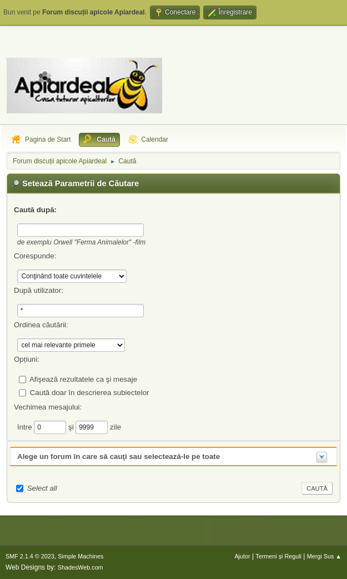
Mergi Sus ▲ (324, 556)
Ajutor (242, 556)
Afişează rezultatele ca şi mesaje (83, 379)
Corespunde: (35, 256)
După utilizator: (38, 290)
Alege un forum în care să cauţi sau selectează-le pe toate (118, 456)
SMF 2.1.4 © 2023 (30, 556)
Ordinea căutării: (41, 325)
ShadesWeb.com (80, 567)
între (25, 426)
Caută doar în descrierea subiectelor (89, 392)
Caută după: (35, 210)
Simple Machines (80, 556)
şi (72, 426)
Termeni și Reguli (278, 556)
